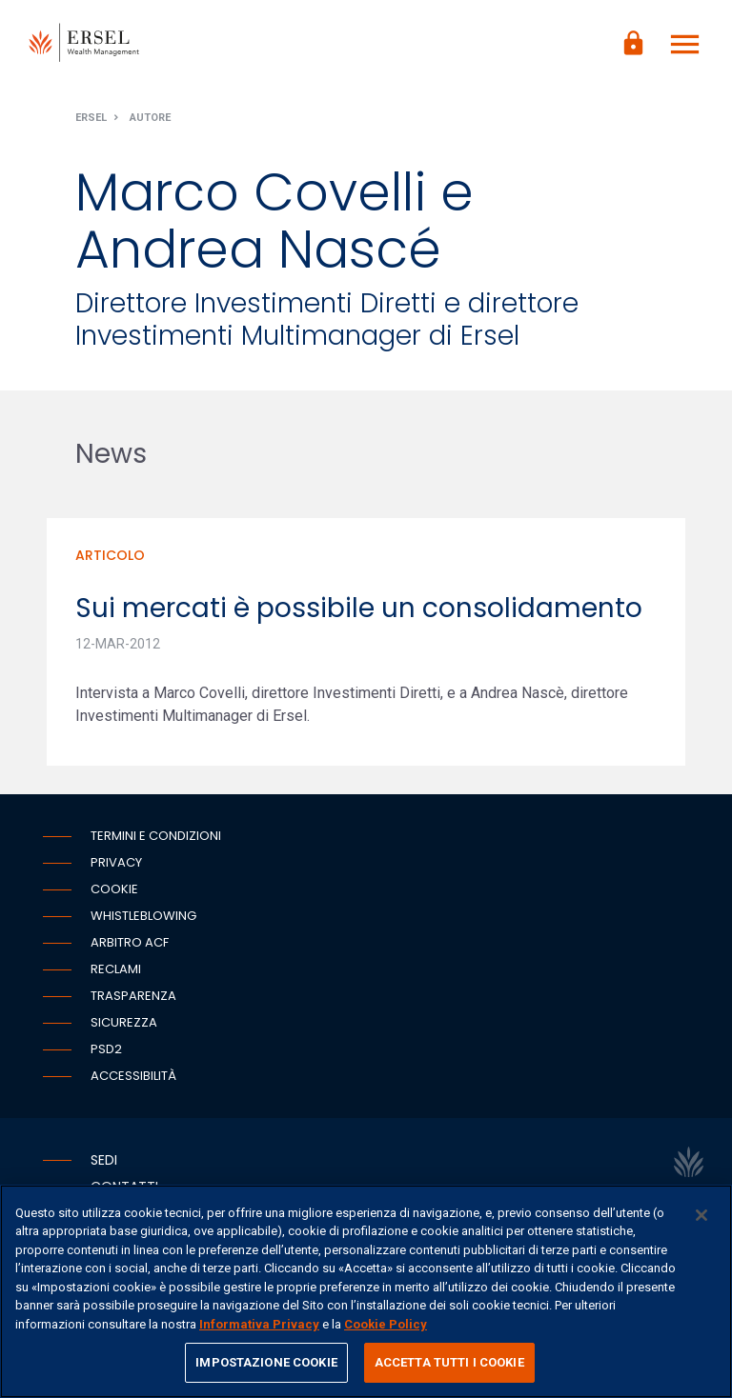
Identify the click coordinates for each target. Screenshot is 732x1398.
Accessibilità (133, 1076)
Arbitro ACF (130, 942)
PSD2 (106, 1049)
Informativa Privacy (259, 1324)
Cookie (114, 889)
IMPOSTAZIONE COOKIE (265, 1362)
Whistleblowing (143, 916)
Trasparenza (133, 996)
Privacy (116, 862)
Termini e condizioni (156, 836)
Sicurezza (124, 1022)
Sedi (104, 1159)
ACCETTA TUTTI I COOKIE (449, 1362)
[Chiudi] (701, 1215)
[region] (366, 1291)
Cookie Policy (385, 1324)
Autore (150, 117)
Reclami (116, 969)
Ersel (91, 117)
